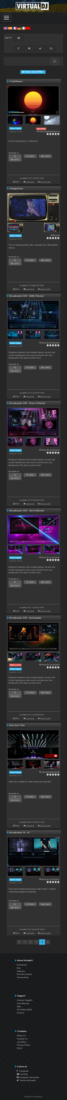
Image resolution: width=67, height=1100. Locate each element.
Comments (30, 182)
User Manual (23, 1003)
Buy (19, 968)
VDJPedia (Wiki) (24, 1009)
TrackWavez (16, 81)
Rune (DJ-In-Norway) (51, 342)
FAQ (19, 1006)
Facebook (22, 1071)
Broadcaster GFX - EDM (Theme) (26, 296)
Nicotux (56, 235)
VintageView (16, 188)
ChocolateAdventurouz (49, 131)
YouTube (22, 1074)
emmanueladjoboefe (51, 772)
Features (21, 971)
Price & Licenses (24, 974)
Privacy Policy (23, 1045)
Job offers (21, 1042)
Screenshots (23, 977)
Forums (20, 1013)
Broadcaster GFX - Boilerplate (25, 618)
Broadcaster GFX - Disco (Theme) (27, 403)
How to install (45, 182)
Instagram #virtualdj (28, 1077)
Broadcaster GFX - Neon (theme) (26, 510)
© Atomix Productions (33, 1097)
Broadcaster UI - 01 (19, 832)
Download (22, 965)
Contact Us (22, 1039)
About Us (21, 1035)
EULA (19, 1048)
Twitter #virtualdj (26, 1080)
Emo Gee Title (17, 725)
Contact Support (24, 1000)
